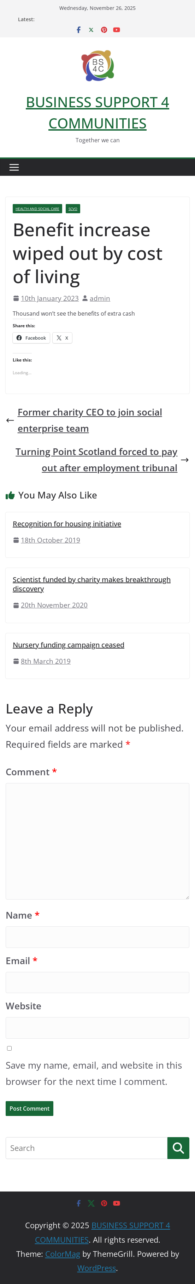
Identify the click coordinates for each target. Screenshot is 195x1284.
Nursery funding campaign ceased (68, 645)
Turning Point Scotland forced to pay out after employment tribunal (102, 460)
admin (100, 298)
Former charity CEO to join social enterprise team (84, 420)
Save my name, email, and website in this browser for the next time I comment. (94, 1073)
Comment (31, 772)
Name (23, 915)
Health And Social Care (37, 208)
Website (23, 1006)
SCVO (73, 208)
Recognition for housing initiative (67, 523)
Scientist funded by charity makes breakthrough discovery (92, 584)
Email (21, 961)
